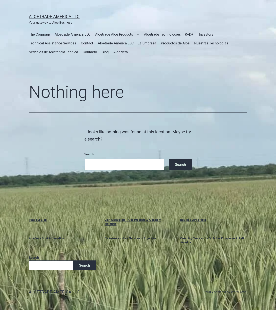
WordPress (238, 292)
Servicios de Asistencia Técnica (53, 52)
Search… (90, 154)
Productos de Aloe (175, 43)
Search (34, 257)
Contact (87, 43)
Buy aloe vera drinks (193, 219)
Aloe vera (120, 52)
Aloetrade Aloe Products (114, 34)
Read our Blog (38, 219)
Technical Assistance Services (52, 43)
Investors (206, 34)
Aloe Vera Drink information (46, 238)
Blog (105, 52)
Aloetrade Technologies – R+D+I (169, 34)
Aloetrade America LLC (54, 16)
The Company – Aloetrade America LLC (59, 34)
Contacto (90, 52)
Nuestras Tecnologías (211, 43)
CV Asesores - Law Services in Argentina (130, 238)
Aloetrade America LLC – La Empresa (127, 43)
